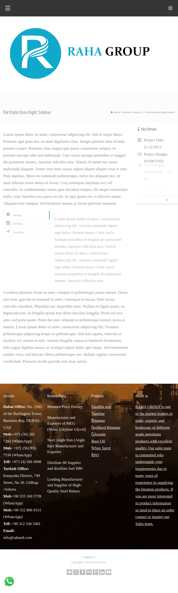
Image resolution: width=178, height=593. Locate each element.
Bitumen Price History (65, 407)
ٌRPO (95, 455)
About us (141, 395)
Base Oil (98, 441)
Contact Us (89, 557)
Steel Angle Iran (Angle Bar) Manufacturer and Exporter (66, 446)
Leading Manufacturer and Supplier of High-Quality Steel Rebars (65, 485)
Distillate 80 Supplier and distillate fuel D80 (65, 465)
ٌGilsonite (98, 434)
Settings (14, 215)
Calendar (14, 223)
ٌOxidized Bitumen (105, 427)
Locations (15, 232)
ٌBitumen (98, 420)
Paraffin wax (101, 407)
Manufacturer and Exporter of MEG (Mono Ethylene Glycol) (66, 423)
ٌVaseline (98, 413)
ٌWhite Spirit (101, 448)
